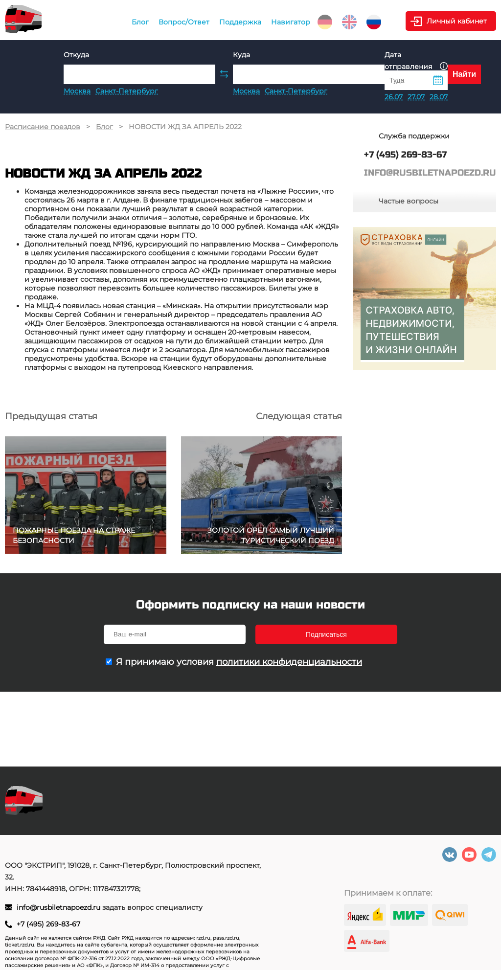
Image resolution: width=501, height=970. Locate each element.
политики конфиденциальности (289, 661)
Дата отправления (416, 60)
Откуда (76, 54)
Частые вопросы (408, 201)
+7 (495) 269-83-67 (48, 924)
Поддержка (240, 22)
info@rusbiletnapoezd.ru (59, 907)
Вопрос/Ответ (184, 22)
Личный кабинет (457, 21)
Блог (140, 22)
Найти (464, 74)
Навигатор (290, 22)
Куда (241, 54)
